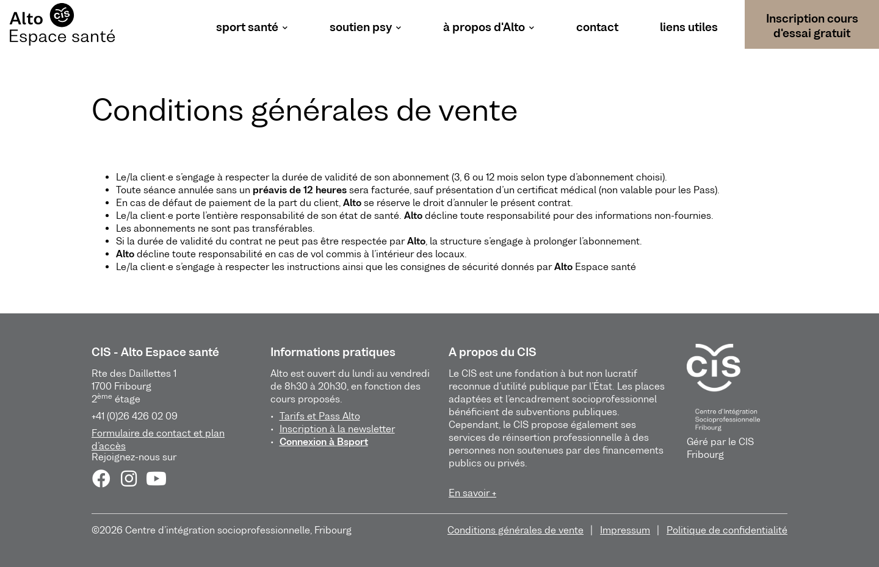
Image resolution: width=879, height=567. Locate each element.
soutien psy (361, 27)
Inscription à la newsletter (337, 428)
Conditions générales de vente (515, 529)
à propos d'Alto (484, 27)
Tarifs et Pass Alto (320, 415)
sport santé (247, 27)
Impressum (625, 529)
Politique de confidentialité (727, 529)
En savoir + (472, 492)
